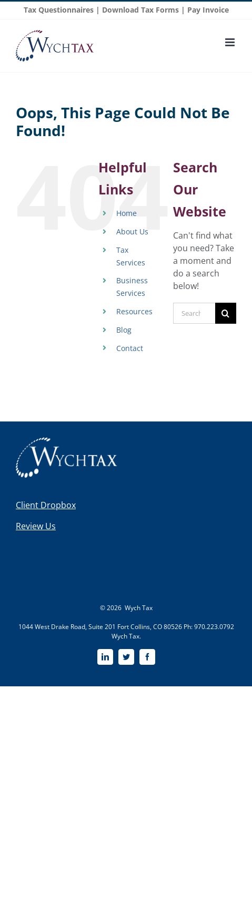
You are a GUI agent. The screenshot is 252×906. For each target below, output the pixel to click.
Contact (129, 348)
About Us (132, 231)
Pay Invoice (208, 10)
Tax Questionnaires (59, 10)
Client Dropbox (46, 505)
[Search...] (194, 313)
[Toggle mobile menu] (230, 42)
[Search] (225, 313)
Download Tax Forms (140, 10)
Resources (134, 311)
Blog (124, 330)
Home (126, 213)
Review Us (36, 526)
